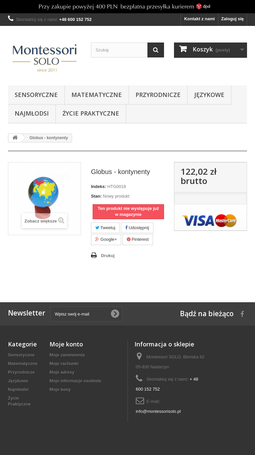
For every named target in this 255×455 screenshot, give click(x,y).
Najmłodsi (32, 113)
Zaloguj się (232, 18)
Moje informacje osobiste (75, 380)
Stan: (96, 196)
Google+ (106, 239)
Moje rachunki (63, 363)
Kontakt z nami (199, 18)
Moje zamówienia (67, 354)
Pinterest (138, 239)
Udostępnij (137, 227)
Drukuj (108, 255)
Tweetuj (105, 227)
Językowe (209, 95)
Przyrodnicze (158, 95)
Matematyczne (96, 95)
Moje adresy (61, 372)
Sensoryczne (36, 95)
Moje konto (66, 344)
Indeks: (98, 186)
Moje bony (60, 389)
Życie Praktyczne (90, 113)
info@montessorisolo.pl (158, 411)
